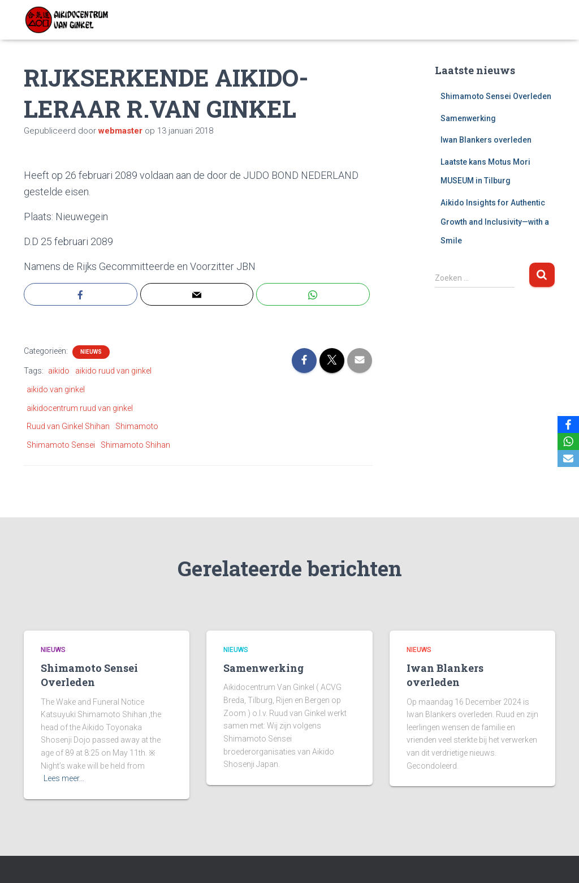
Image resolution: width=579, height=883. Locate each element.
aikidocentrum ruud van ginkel (80, 408)
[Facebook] (568, 424)
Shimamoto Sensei (61, 444)
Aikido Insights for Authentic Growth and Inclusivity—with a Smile (494, 221)
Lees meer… (64, 778)
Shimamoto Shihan (135, 444)
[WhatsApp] (568, 441)
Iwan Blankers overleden (486, 139)
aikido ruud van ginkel (113, 370)
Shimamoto (136, 426)
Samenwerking (468, 118)
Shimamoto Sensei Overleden (495, 96)
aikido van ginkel (56, 389)
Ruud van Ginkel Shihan (68, 426)
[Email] (568, 458)
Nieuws (91, 352)
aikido (59, 370)
